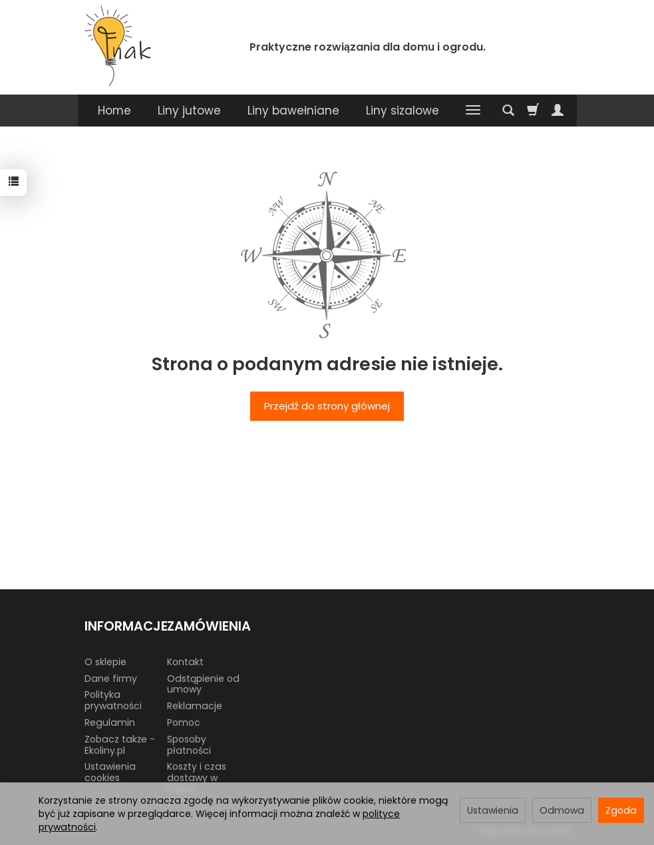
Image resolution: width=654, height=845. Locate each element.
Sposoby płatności (189, 744)
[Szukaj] (508, 111)
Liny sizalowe (402, 111)
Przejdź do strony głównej (327, 406)
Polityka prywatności (113, 700)
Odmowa (562, 810)
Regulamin (109, 722)
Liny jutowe (189, 111)
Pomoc (183, 722)
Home (114, 111)
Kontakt (185, 662)
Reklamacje (194, 705)
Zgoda (621, 810)
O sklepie (105, 662)
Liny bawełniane (293, 111)
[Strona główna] (117, 45)
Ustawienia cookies (110, 772)
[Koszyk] (533, 111)
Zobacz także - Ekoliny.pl (119, 744)
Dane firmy (110, 678)
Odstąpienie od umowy (203, 684)
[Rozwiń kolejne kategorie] (473, 111)
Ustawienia (492, 810)
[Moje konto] (557, 111)
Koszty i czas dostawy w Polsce (196, 778)
